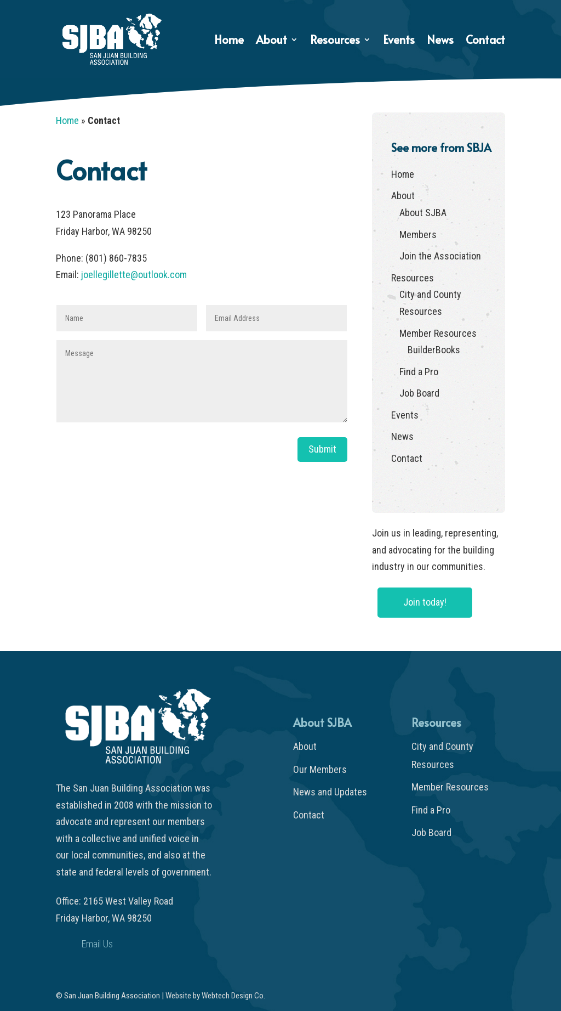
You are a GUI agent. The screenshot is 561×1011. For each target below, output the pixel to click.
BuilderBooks (434, 349)
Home (229, 41)
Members (418, 234)
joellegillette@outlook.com (134, 274)
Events (399, 41)
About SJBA (422, 212)
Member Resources (438, 333)
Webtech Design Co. (233, 996)
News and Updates (330, 792)
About (271, 41)
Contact (485, 41)
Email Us (97, 944)
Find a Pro (418, 371)
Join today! (424, 602)
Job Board (419, 393)
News (440, 41)
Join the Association (440, 256)
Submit (322, 449)
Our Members (320, 769)
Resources (335, 41)
